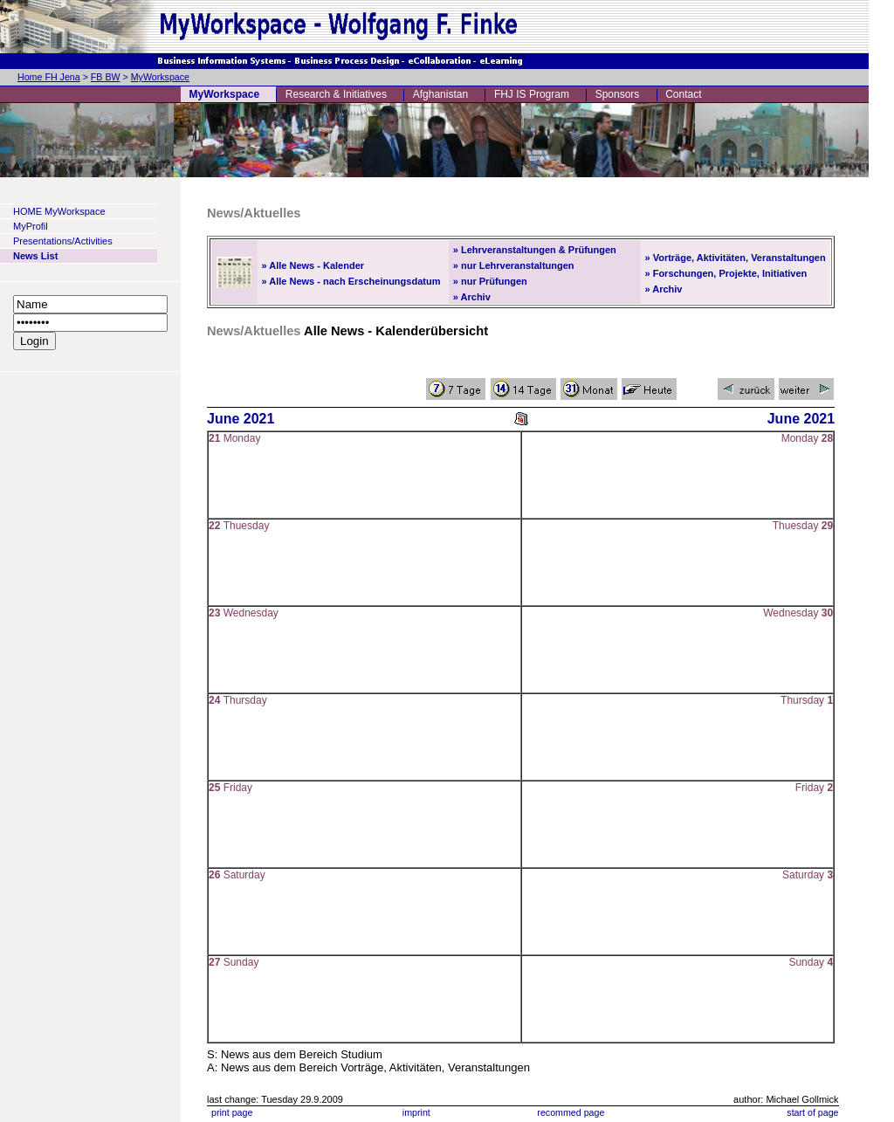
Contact (683, 94)
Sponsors (617, 94)
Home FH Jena (48, 77)
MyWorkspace (160, 77)
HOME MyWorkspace (59, 211)
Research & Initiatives (336, 94)
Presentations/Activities (63, 241)
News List (35, 256)
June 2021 (240, 418)
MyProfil (30, 226)
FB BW (105, 77)
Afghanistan (440, 94)
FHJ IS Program (531, 94)
